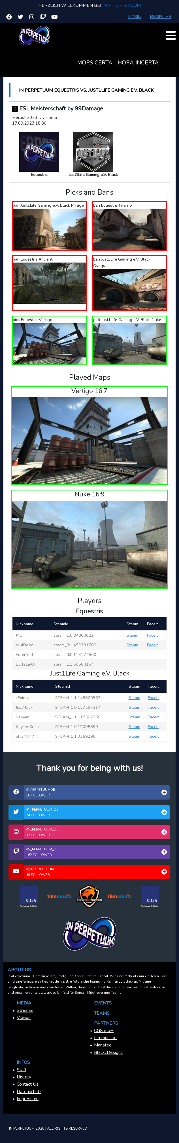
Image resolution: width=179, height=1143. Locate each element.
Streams (25, 1010)
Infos (23, 1062)
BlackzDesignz (108, 1052)
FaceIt (152, 635)
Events (103, 1003)
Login (134, 17)
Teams (102, 1013)
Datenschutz (29, 1092)
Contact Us (28, 1084)
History (24, 1077)
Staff (21, 1070)
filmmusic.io (105, 1038)
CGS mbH (104, 1030)
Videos (24, 1017)
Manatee (103, 1045)
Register (160, 17)
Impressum (28, 1099)
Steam (132, 635)
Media (24, 1003)
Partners (106, 1023)
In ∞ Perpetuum (121, 5)
